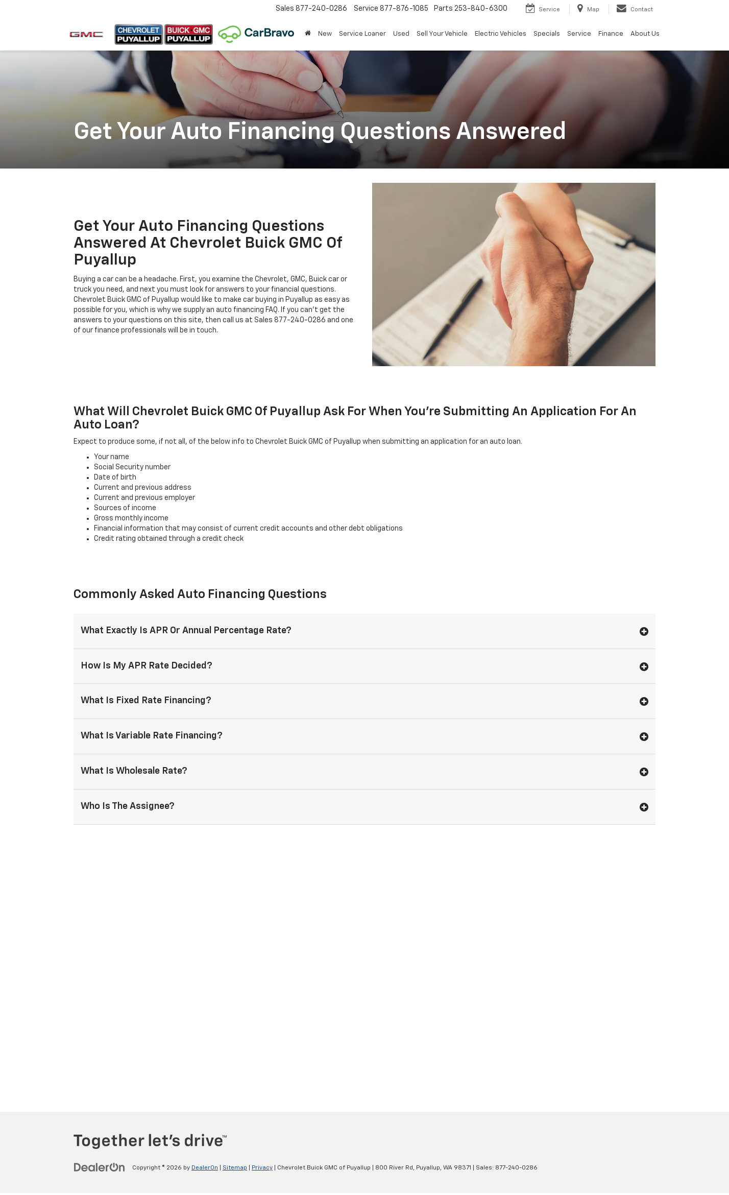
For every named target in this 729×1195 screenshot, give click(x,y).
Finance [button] (610, 34)
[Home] (307, 34)
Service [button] (579, 34)
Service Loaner (362, 34)
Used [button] (401, 34)
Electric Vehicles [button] (500, 34)
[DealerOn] (100, 1167)
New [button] (325, 34)
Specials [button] (546, 34)
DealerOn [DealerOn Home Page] (204, 1168)
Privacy (262, 1168)
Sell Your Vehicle (442, 34)
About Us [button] (645, 34)
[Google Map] (364, 966)
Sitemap (235, 1168)
